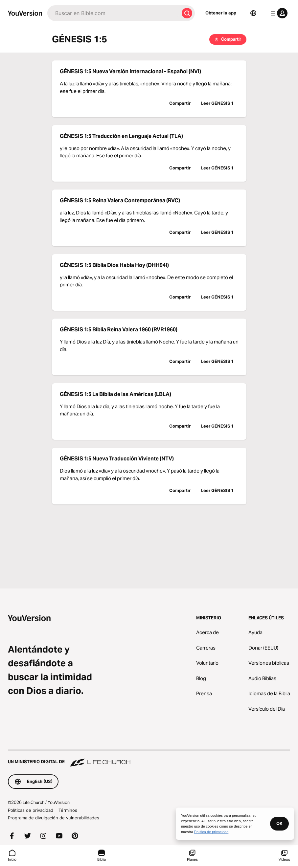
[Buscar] (113, 13)
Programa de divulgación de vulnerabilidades (53, 817)
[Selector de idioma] (253, 13)
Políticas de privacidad (30, 810)
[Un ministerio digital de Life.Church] (149, 758)
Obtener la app (220, 12)
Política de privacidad (211, 832)
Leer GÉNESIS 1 (217, 103)
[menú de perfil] (277, 13)
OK (279, 823)
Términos (67, 810)
